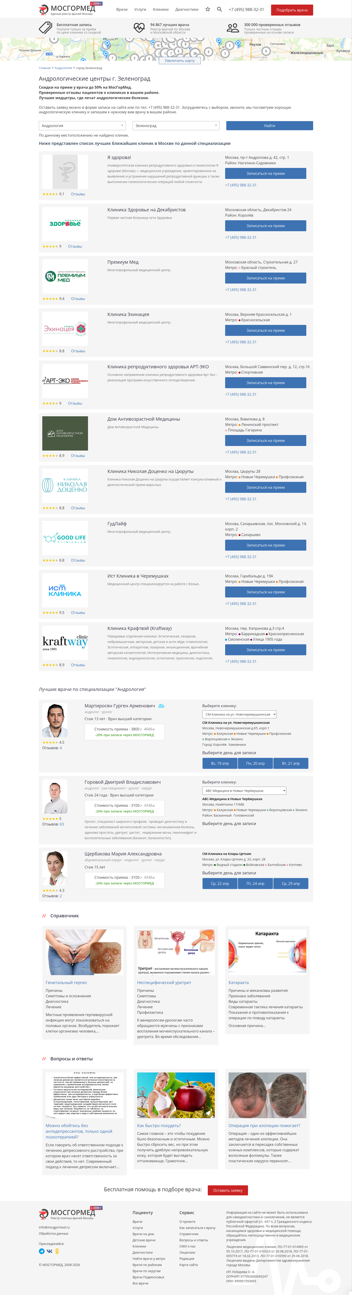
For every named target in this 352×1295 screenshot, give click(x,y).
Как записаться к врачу (197, 1228)
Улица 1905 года (266, 639)
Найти (269, 125)
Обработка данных (53, 1233)
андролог (92, 712)
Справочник (189, 1234)
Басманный (223, 815)
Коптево (294, 864)
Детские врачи (144, 1240)
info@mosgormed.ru (54, 1227)
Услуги (138, 1228)
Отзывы (78, 193)
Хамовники (237, 744)
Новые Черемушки (257, 476)
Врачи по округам (146, 1271)
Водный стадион (228, 864)
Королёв (220, 744)
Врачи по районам (147, 1265)
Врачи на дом (143, 1234)
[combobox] (82, 125)
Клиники (139, 1246)
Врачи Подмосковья (148, 1277)
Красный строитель (257, 267)
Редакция (186, 1258)
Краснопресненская (285, 633)
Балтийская (275, 864)
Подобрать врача (292, 10)
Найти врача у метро (149, 1258)
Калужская (223, 733)
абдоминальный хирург (104, 860)
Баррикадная (252, 633)
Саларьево (250, 534)
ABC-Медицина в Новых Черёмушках (232, 799)
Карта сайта (188, 1265)
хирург (147, 788)
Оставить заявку (228, 1190)
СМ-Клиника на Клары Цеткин (226, 854)
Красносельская (254, 319)
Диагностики (187, 9)
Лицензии (187, 1252)
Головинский (244, 815)
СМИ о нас (187, 1246)
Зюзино (235, 739)
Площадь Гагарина (243, 430)
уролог (107, 712)
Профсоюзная (290, 476)
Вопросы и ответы (193, 1240)
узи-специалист (114, 788)
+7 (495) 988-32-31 (246, 9)
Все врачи (140, 1283)
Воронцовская (214, 739)
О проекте (187, 1221)
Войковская (253, 864)
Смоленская (237, 639)
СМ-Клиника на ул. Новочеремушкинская (236, 722)
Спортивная (251, 372)
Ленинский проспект (259, 424)
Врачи (137, 1221)
